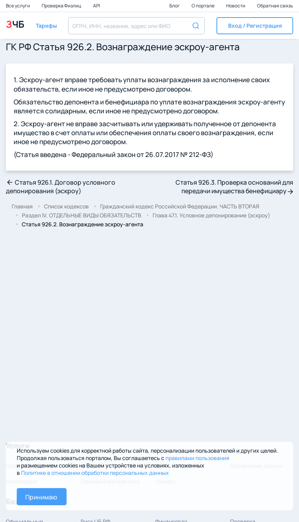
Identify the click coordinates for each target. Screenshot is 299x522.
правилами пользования (197, 458)
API (96, 5)
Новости (236, 5)
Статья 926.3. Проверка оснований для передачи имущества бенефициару (234, 186)
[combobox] (136, 25)
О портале (203, 5)
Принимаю (41, 497)
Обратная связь (275, 5)
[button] (254, 25)
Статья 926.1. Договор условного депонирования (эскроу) (60, 186)
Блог (175, 5)
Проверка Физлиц (62, 5)
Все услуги (18, 5)
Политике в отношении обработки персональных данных (95, 472)
